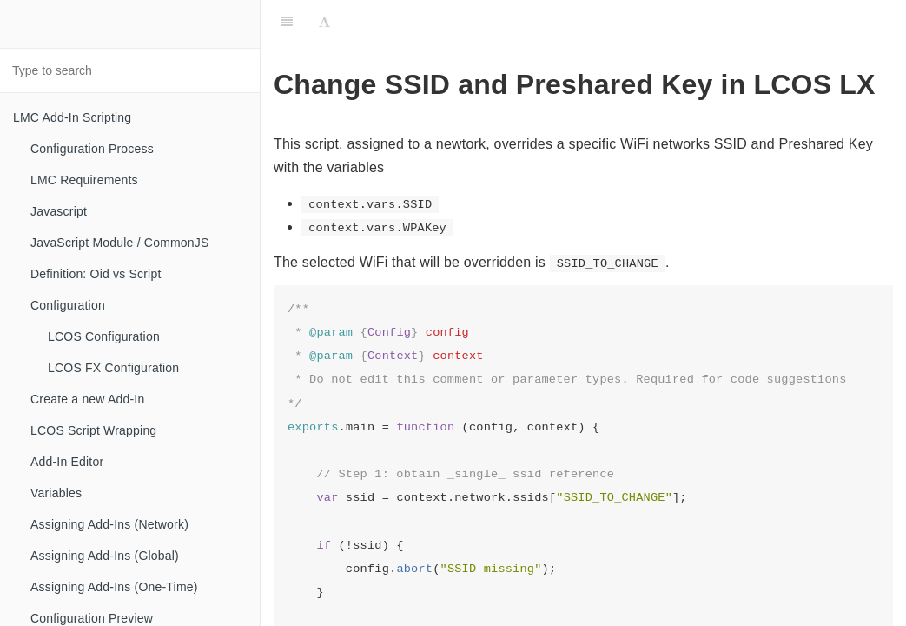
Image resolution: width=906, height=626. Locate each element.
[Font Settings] (324, 21)
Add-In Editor (66, 462)
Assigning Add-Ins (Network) (109, 524)
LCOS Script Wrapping (93, 430)
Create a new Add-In (87, 399)
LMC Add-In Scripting (72, 117)
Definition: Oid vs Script (96, 274)
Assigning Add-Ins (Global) (104, 556)
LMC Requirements (84, 180)
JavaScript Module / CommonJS (119, 243)
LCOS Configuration (104, 336)
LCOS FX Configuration (113, 368)
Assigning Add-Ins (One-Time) (114, 587)
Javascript (58, 211)
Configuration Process (92, 149)
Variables (56, 493)
